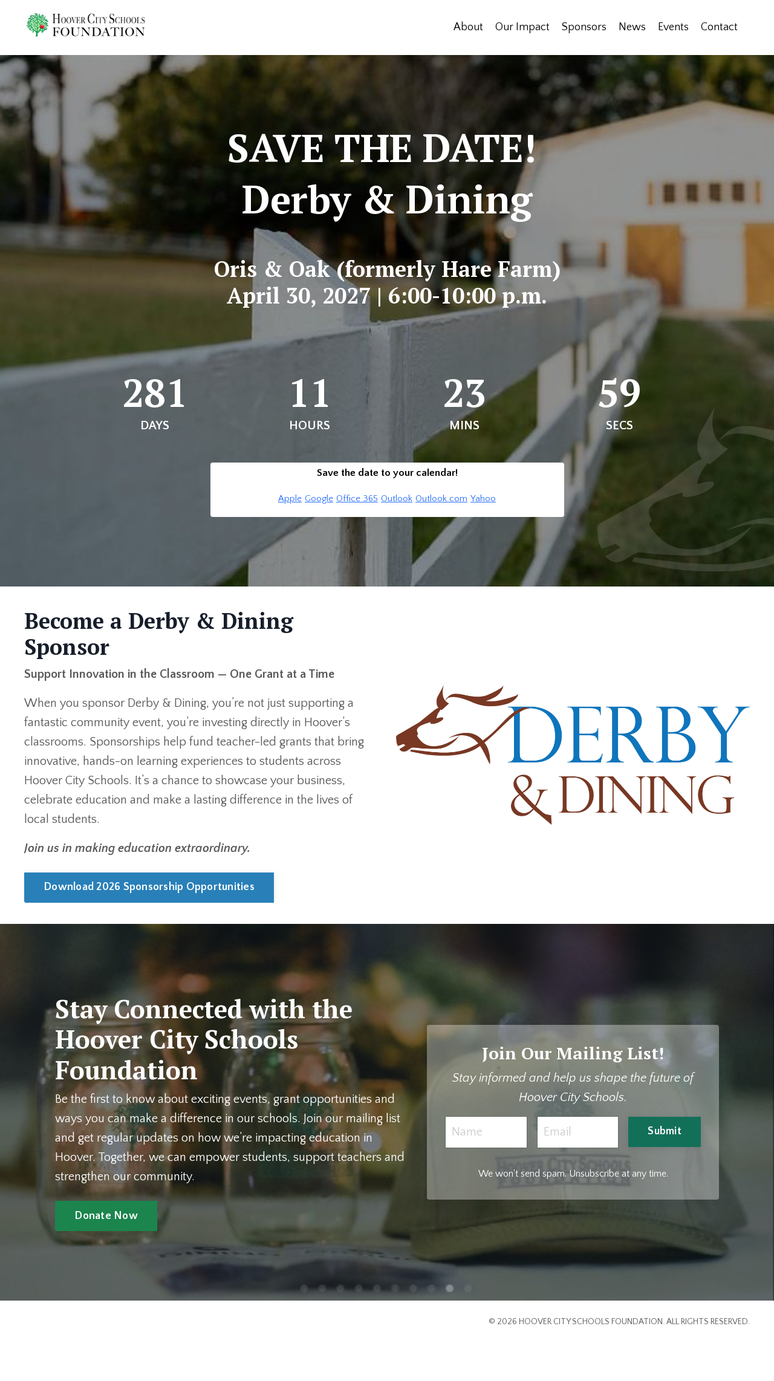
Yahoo (483, 498)
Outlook (396, 498)
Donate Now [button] (106, 1216)
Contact (719, 27)
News (632, 27)
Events (673, 27)
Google (319, 498)
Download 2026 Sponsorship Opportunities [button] (149, 887)
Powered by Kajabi (715, 1349)
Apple (290, 498)
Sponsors (584, 27)
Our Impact (522, 27)
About (468, 27)
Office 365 (357, 498)
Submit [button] (664, 1131)
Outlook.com (441, 498)
